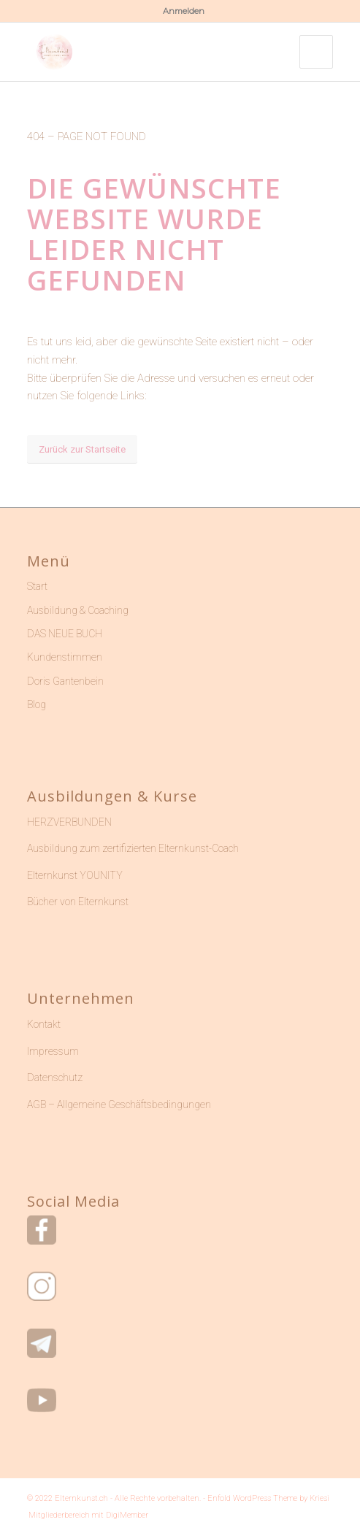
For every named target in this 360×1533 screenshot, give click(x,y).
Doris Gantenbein (65, 681)
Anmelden (183, 11)
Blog (36, 704)
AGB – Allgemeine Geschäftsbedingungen (119, 1104)
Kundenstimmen (64, 657)
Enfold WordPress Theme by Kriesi (268, 1498)
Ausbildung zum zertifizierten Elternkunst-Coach (133, 848)
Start (37, 586)
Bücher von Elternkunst (78, 901)
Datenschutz (55, 1077)
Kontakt (44, 1024)
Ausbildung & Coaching (78, 610)
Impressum (53, 1051)
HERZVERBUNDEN (69, 822)
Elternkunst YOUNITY (75, 875)
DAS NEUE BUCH (64, 633)
